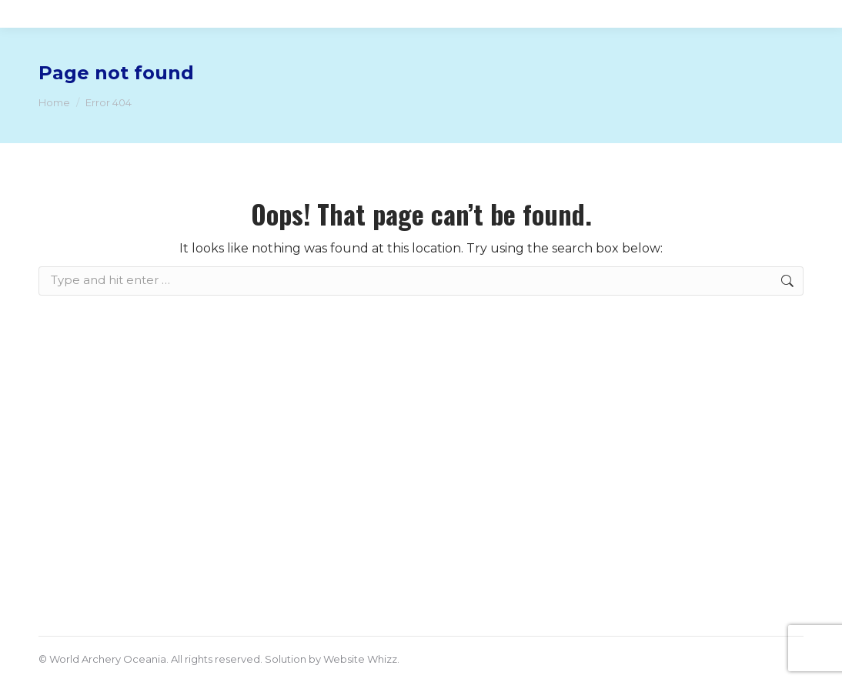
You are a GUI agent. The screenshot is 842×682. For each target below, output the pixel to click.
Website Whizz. (361, 659)
